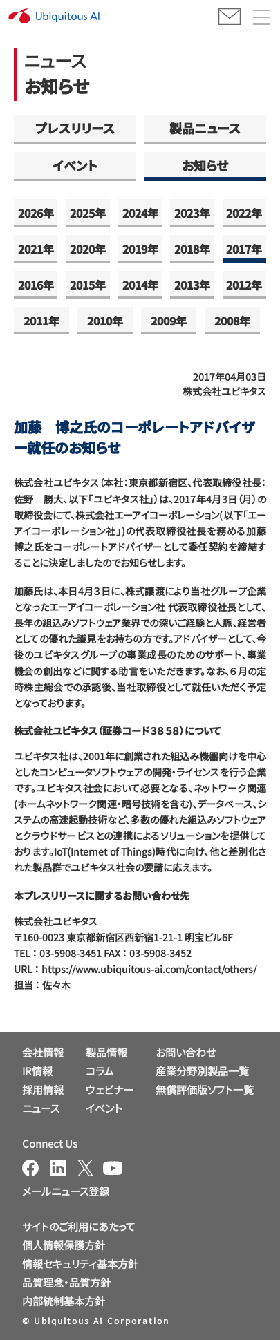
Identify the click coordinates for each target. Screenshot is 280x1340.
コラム (100, 1071)
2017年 (244, 248)
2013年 (192, 284)
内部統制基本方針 (63, 1301)
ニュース (40, 1108)
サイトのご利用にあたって (79, 1226)
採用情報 (43, 1089)
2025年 (88, 213)
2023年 (192, 213)
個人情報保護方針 (63, 1245)
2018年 (192, 248)
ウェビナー (109, 1089)
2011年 (41, 320)
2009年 (169, 320)
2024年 (140, 213)
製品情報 (106, 1052)
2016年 (36, 284)
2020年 (88, 248)
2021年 (36, 248)
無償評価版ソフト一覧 (205, 1089)
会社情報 (43, 1052)
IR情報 (37, 1071)
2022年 (244, 213)
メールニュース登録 (65, 1191)
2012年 (244, 284)
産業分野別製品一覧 (202, 1071)
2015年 (88, 284)
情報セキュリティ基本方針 (80, 1263)
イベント (75, 165)
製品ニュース (205, 128)
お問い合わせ (186, 1052)
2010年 (105, 320)
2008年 (232, 320)
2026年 (36, 213)
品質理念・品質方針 (66, 1282)
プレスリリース (75, 128)
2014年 (140, 284)
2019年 (140, 248)
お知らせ (205, 165)
